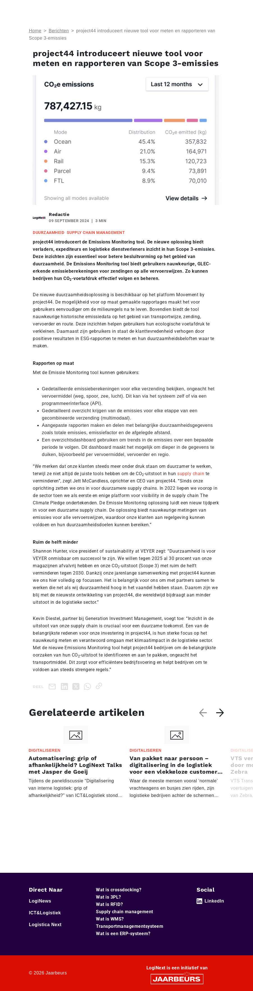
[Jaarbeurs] (177, 978)
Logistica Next (45, 924)
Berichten (59, 30)
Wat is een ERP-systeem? (123, 933)
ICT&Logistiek (45, 912)
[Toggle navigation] (218, 8)
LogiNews (40, 901)
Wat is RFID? (109, 904)
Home (35, 30)
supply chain (190, 473)
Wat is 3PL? (108, 897)
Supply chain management (124, 911)
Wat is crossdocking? (118, 889)
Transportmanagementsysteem (129, 926)
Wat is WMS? (110, 919)
